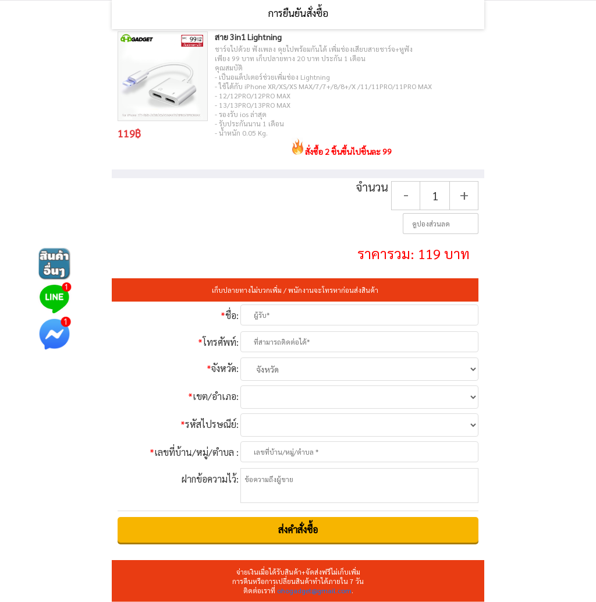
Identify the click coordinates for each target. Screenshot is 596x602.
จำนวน (372, 187)
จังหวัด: (223, 368)
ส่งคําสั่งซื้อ (298, 529)
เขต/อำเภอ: (213, 396)
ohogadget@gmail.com (314, 590)
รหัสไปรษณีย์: (209, 424)
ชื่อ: (230, 315)
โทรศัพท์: (218, 342)
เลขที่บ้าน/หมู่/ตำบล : (194, 452)
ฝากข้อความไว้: (210, 479)
